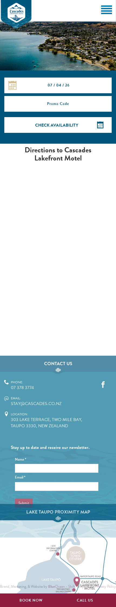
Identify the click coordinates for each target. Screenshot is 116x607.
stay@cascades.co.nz (51, 435)
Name (20, 493)
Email (20, 511)
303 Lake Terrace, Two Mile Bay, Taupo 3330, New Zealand (51, 454)
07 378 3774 (51, 419)
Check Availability (56, 125)
